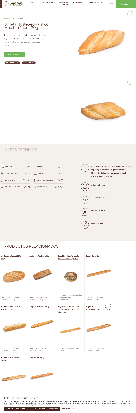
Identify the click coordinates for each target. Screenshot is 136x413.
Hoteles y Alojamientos (39, 387)
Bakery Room (15, 381)
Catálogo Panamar (67, 381)
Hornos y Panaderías (37, 381)
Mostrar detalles (67, 409)
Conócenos (14, 378)
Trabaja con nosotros (115, 376)
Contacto (65, 5)
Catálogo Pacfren (66, 390)
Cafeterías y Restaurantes (40, 378)
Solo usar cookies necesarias (46, 409)
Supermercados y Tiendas (39, 384)
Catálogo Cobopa (66, 384)
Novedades (63, 378)
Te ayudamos (124, 3)
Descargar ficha (12, 55)
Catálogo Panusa (66, 387)
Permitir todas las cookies (17, 409)
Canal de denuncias (115, 389)
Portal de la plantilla (115, 383)
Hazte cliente (15, 387)
